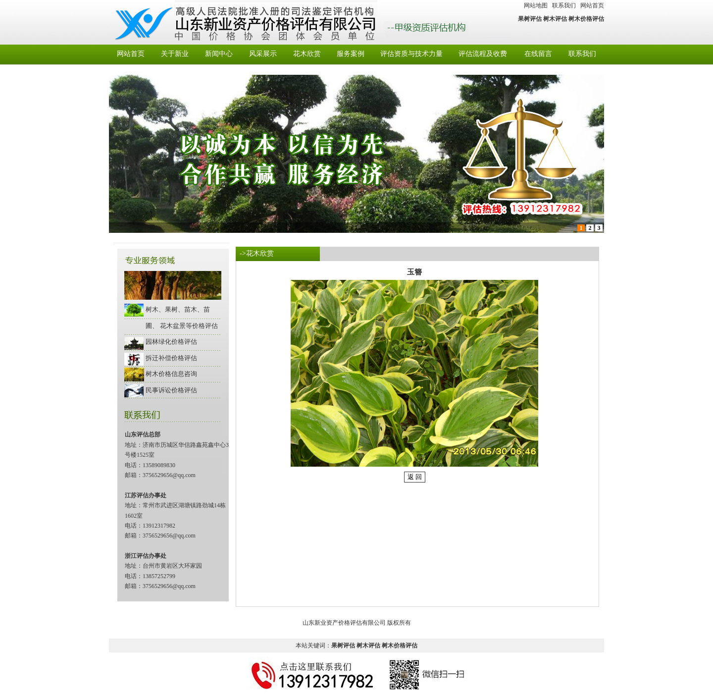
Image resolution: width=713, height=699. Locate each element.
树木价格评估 (586, 18)
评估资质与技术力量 (411, 53)
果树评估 (530, 18)
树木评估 (555, 18)
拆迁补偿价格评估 (171, 358)
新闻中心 (219, 53)
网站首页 (592, 5)
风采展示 (263, 53)
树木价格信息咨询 (171, 373)
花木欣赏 (307, 53)
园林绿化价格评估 (171, 341)
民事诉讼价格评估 (171, 390)
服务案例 (350, 53)
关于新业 (175, 53)
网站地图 (536, 5)
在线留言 (538, 53)
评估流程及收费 (482, 53)
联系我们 (564, 5)
